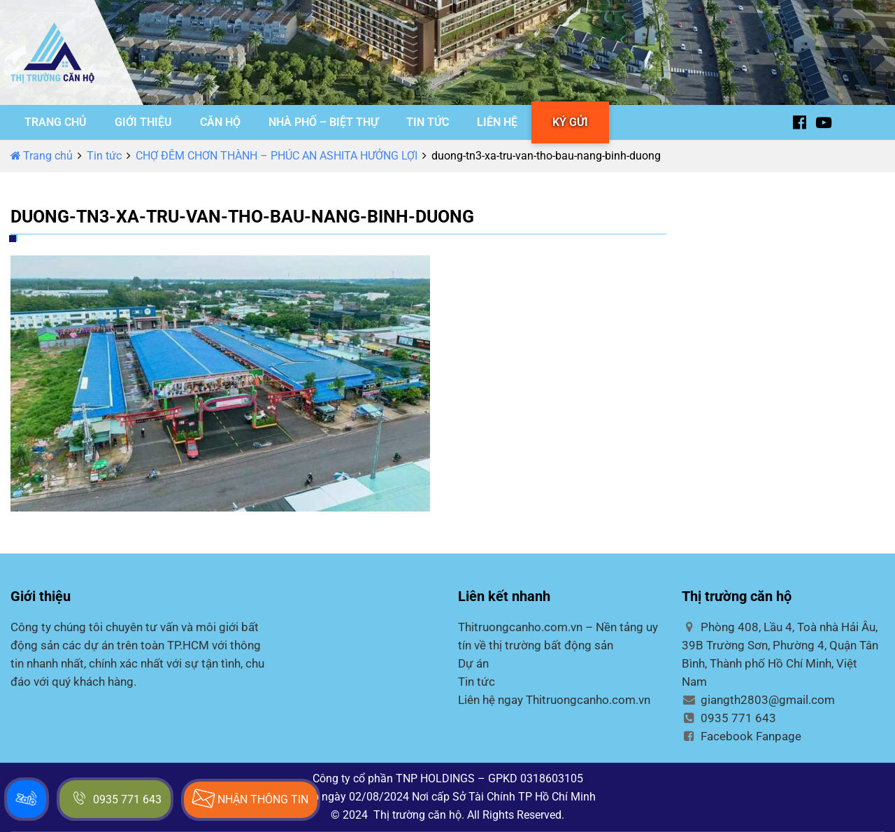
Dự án (473, 663)
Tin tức (104, 155)
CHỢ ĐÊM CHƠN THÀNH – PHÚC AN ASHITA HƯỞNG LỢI (276, 155)
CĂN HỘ (220, 122)
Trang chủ (41, 155)
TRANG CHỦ (55, 122)
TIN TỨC (427, 122)
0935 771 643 (729, 718)
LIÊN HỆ (497, 122)
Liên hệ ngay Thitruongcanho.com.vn (554, 700)
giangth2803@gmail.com (758, 700)
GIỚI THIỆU (143, 122)
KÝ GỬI (570, 122)
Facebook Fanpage (741, 736)
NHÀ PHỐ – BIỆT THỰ (323, 122)
